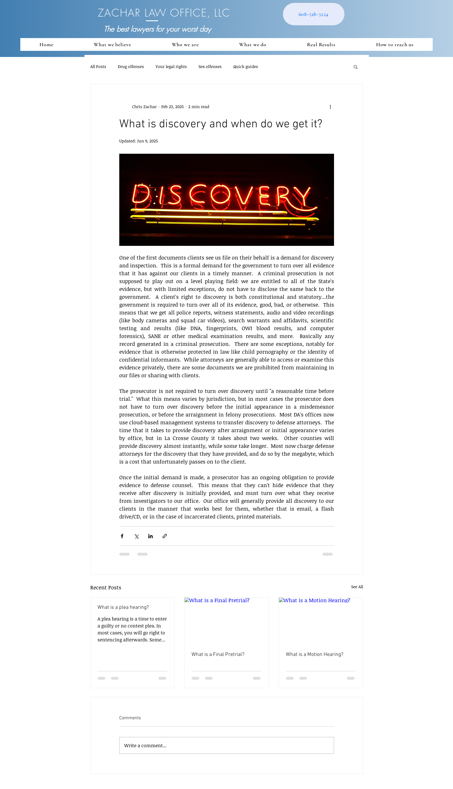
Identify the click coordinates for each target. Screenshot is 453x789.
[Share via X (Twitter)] (136, 536)
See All (357, 586)
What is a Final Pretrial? (218, 655)
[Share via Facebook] (122, 536)
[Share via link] (164, 536)
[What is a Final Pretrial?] (226, 621)
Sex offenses (210, 66)
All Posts (98, 66)
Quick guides (245, 66)
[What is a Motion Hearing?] (321, 621)
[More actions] (330, 106)
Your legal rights (171, 66)
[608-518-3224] (313, 14)
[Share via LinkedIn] (150, 536)
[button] (355, 66)
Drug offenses (131, 66)
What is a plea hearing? (123, 607)
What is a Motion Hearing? (314, 655)
